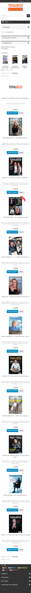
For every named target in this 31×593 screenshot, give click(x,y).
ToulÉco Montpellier (15, 67)
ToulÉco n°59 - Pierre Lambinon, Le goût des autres (15, 376)
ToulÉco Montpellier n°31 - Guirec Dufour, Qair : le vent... (15, 336)
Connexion (27, 1)
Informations (7, 43)
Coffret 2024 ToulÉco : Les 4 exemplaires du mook (15, 217)
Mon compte (4, 581)
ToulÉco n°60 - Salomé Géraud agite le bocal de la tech (15, 296)
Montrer (2, 69)
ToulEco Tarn (25, 67)
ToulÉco (5, 589)
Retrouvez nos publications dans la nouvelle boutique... (15, 98)
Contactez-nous (21, 1)
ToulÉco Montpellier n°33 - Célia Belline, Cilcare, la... (15, 138)
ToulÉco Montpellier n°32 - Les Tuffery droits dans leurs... (15, 257)
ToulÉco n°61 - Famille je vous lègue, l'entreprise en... (15, 177)
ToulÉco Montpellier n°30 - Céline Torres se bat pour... (15, 415)
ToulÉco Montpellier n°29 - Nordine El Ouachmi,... (15, 495)
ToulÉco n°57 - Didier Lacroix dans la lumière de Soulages (15, 535)
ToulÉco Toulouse (5, 67)
